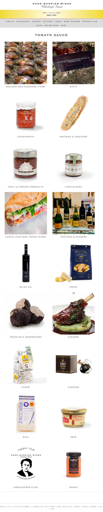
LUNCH (58, 21)
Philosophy (23, 21)
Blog (39, 25)
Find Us (10, 21)
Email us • (7, 507)
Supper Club (89, 21)
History (36, 21)
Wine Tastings (72, 21)
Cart (63, 25)
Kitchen (47, 21)
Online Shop (51, 25)
